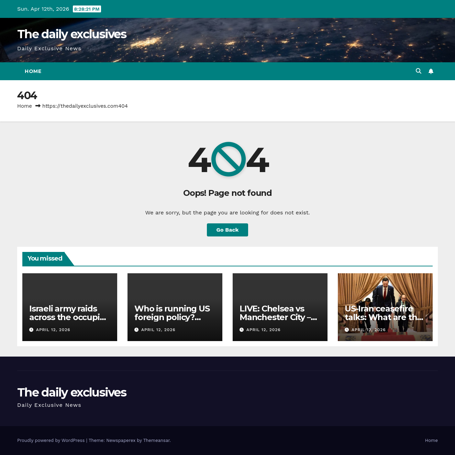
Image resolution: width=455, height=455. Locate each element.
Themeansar (156, 440)
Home (33, 71)
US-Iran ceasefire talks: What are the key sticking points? (384, 317)
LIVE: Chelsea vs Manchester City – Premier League (275, 317)
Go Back (228, 229)
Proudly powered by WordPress (51, 440)
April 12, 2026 (53, 329)
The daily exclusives (71, 34)
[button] (418, 71)
